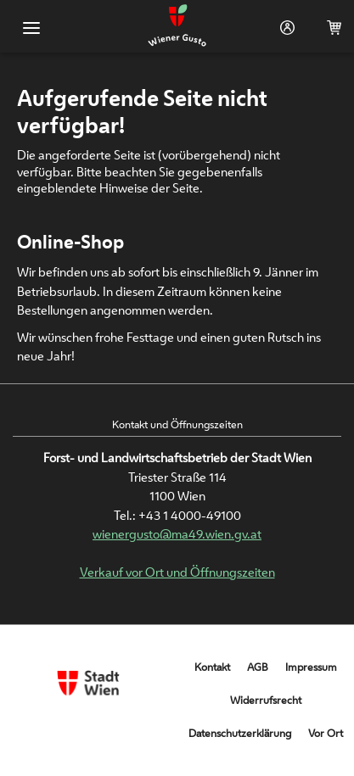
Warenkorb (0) (330, 27)
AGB (257, 667)
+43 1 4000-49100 (189, 515)
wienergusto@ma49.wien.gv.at (177, 534)
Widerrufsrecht (265, 700)
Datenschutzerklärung (239, 733)
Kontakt (212, 667)
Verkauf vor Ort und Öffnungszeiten (177, 572)
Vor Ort (325, 733)
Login (284, 27)
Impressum (311, 667)
